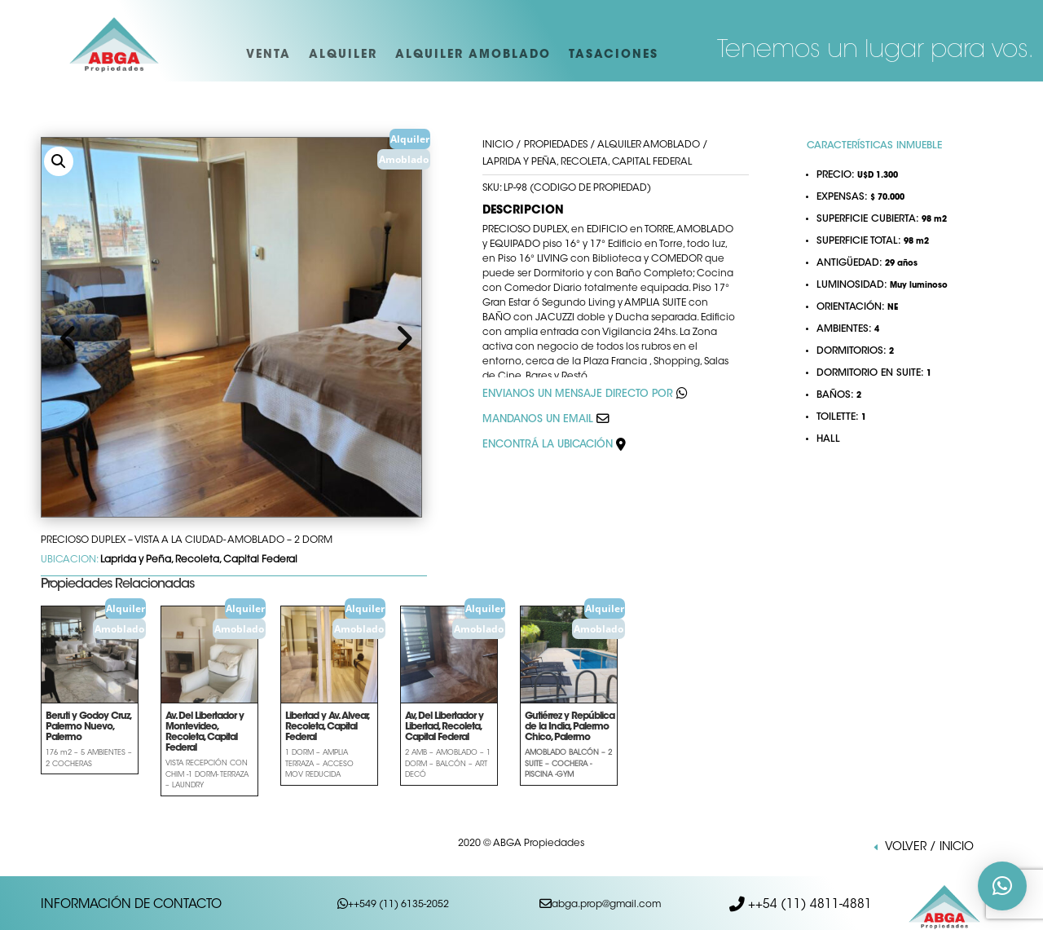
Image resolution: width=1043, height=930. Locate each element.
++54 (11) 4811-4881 (808, 901)
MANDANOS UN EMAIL (537, 420)
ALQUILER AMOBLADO (473, 55)
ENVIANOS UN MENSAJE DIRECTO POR (577, 394)
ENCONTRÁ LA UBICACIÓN (554, 445)
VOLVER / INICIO (929, 847)
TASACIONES (613, 55)
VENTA (268, 55)
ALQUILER (343, 55)
